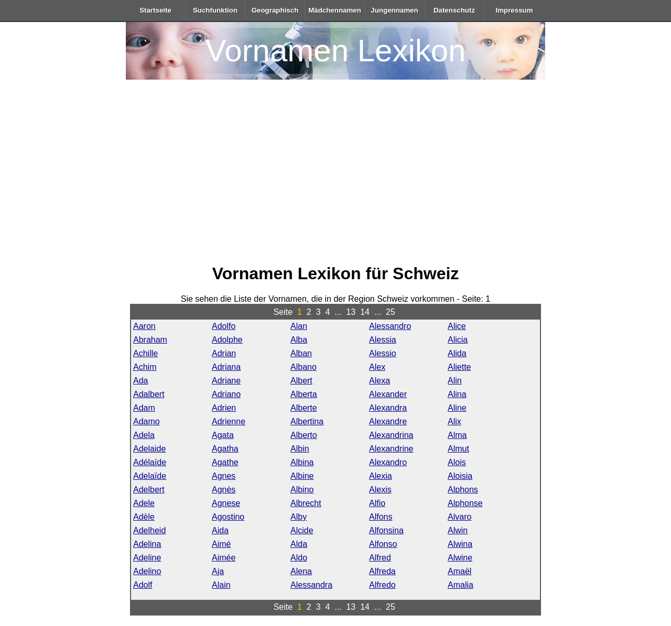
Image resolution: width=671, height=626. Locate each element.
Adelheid (149, 530)
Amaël (459, 571)
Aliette (459, 367)
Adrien (224, 407)
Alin (455, 380)
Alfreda (382, 571)
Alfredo (382, 584)
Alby (298, 516)
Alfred (380, 557)
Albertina (306, 421)
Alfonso (383, 544)
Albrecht (305, 503)
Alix (454, 421)
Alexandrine (391, 448)
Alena (301, 571)
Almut (458, 448)
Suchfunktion (215, 10)
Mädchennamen (334, 10)
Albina (301, 462)
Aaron (144, 326)
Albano (303, 367)
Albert (301, 380)
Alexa (379, 380)
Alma (457, 435)
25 (390, 311)
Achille (145, 353)
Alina (457, 394)
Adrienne (228, 421)
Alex (377, 367)
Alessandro (390, 326)
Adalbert (149, 394)
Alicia (458, 339)
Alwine (460, 557)
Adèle (144, 516)
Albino (301, 489)
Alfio (377, 503)
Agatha (225, 448)
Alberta (303, 394)
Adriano (226, 394)
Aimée (223, 557)
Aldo (298, 557)
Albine (301, 475)
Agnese (226, 503)
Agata (223, 435)
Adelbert (149, 489)
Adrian (224, 353)
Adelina (147, 544)
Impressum (514, 10)
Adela (144, 435)
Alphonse (465, 503)
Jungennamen (394, 10)
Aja (218, 571)
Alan (298, 326)
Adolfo (223, 326)
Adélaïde (149, 462)
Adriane (226, 380)
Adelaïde (149, 475)
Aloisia (460, 475)
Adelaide (149, 448)
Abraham (150, 339)
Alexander (388, 394)
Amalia (460, 584)
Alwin (458, 530)
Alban (301, 353)
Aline (457, 407)
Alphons (463, 489)
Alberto (303, 435)
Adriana (226, 367)
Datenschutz (454, 10)
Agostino (228, 516)
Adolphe (227, 339)
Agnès (223, 489)
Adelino (147, 571)
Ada (140, 380)
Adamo (146, 421)
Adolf (142, 584)
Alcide (301, 530)
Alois (457, 462)
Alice (457, 326)
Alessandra (311, 584)
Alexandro (388, 462)
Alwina (460, 544)
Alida (457, 353)
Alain (221, 584)
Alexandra (388, 407)
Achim (144, 367)
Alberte (303, 407)
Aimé (221, 544)
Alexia (380, 475)
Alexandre (388, 421)
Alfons (380, 516)
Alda (298, 544)
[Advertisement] (335, 174)
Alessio (382, 353)
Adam (144, 407)
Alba (298, 339)
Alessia (382, 339)
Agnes (223, 475)
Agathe (225, 462)
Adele (144, 503)
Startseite (155, 10)
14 (365, 311)
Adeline (147, 557)
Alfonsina (386, 530)
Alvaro (459, 516)
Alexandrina (391, 435)
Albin (299, 448)
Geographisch (275, 10)
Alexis (380, 489)
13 (350, 311)
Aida (220, 530)
